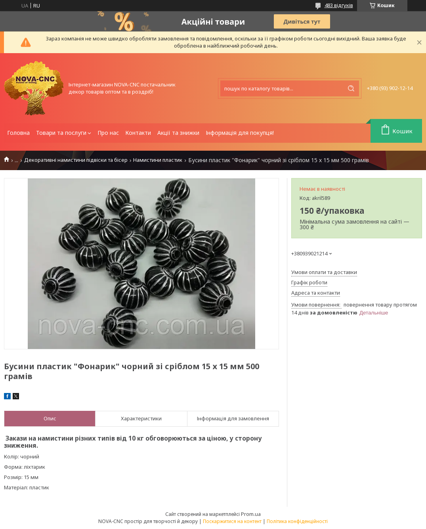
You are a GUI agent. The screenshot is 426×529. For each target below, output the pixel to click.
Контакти (138, 132)
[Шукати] (351, 88)
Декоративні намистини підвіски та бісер (76, 160)
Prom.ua (251, 514)
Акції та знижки (178, 132)
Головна (18, 132)
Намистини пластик (157, 160)
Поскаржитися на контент (232, 521)
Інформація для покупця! (240, 132)
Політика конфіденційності (297, 521)
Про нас (108, 132)
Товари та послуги (61, 132)
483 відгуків (339, 5)
